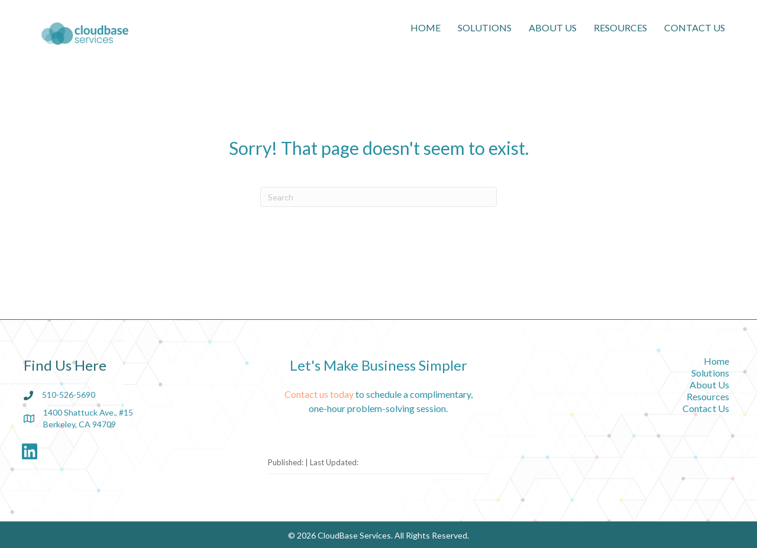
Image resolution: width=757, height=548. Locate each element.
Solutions (485, 27)
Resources (620, 27)
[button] (29, 451)
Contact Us (694, 27)
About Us (553, 27)
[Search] (378, 197)
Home (425, 27)
